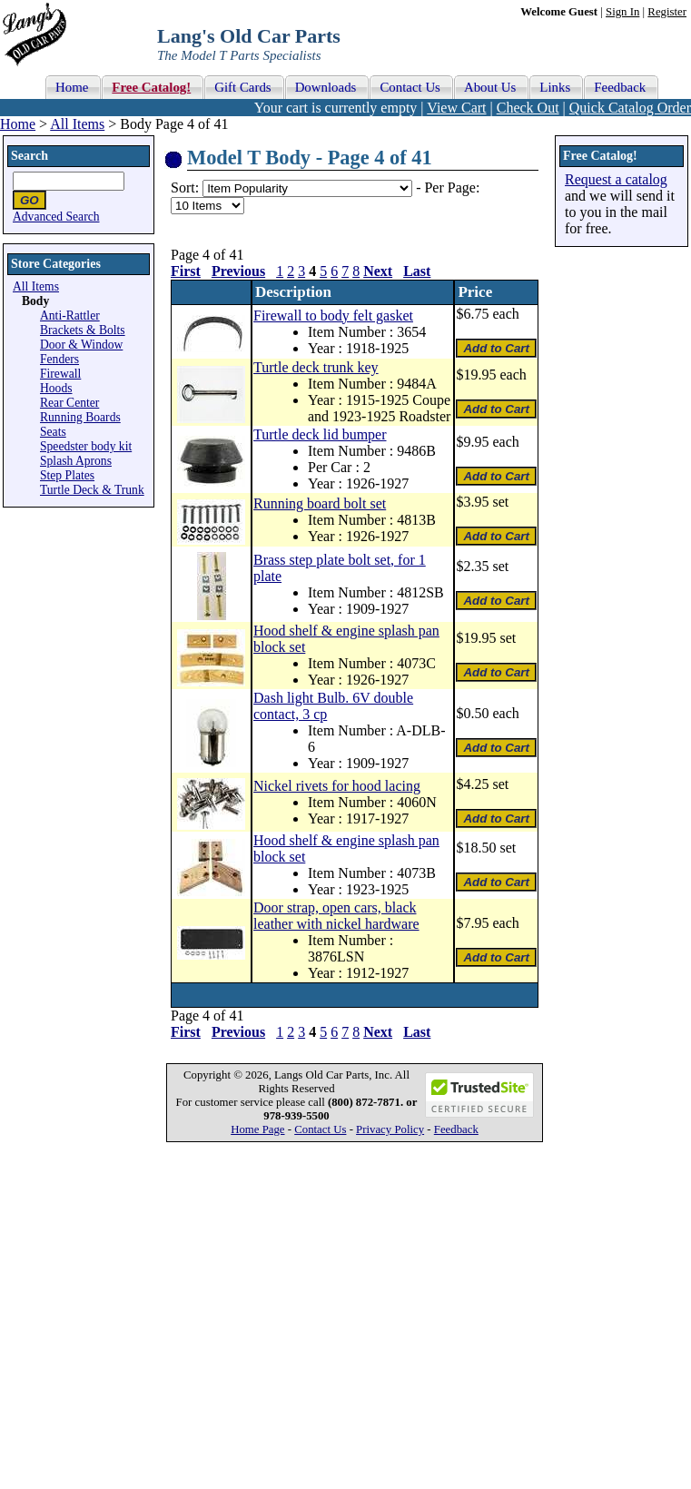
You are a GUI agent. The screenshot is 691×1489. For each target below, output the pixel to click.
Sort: (185, 187)
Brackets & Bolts (82, 330)
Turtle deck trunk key (316, 367)
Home (17, 124)
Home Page (257, 1129)
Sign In (622, 11)
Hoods (56, 388)
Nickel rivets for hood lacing (336, 786)
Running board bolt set (319, 503)
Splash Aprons (76, 461)
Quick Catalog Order (630, 107)
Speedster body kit (86, 446)
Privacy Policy (390, 1129)
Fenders (59, 359)
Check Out (528, 107)
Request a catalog (616, 179)
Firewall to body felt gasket (333, 315)
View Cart (456, 107)
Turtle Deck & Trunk (92, 490)
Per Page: (451, 187)
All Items (77, 124)
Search (29, 156)
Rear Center (69, 402)
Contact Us (320, 1129)
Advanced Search (56, 216)
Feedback (456, 1129)
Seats (53, 432)
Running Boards (80, 417)
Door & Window (81, 344)
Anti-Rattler (70, 315)
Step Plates (67, 475)
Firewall (60, 373)
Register (666, 11)
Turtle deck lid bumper (320, 434)
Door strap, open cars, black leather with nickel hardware (336, 916)
